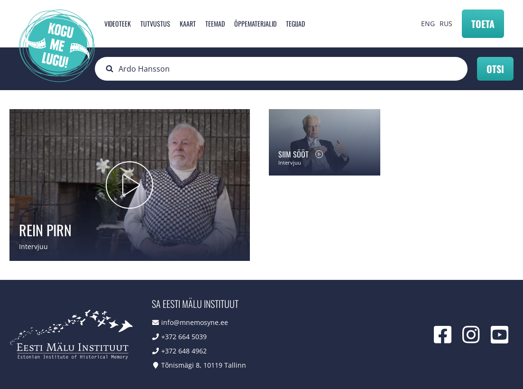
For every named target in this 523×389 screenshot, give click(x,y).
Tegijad (295, 23)
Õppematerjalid (255, 23)
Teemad (215, 23)
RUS (446, 23)
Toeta (483, 24)
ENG (428, 23)
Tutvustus (155, 23)
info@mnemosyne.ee (194, 322)
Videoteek (117, 23)
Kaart (188, 23)
